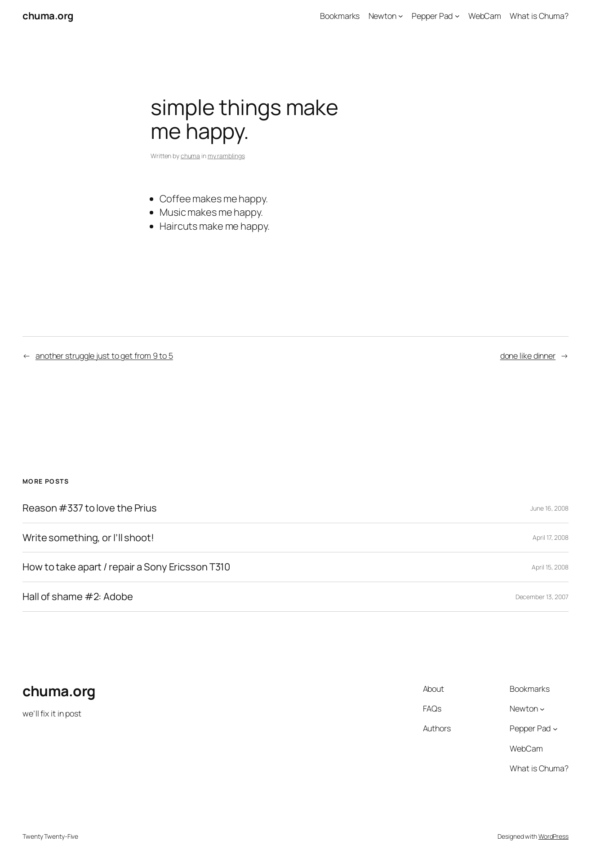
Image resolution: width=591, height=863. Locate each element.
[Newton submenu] (400, 15)
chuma (190, 155)
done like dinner (527, 355)
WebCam (484, 15)
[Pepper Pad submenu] (457, 15)
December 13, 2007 (542, 596)
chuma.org (47, 15)
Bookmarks (340, 15)
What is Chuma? (539, 15)
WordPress (553, 836)
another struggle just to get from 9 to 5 (104, 355)
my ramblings (226, 155)
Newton (382, 15)
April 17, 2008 (551, 537)
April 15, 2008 (550, 567)
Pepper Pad (432, 15)
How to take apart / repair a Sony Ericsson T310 (126, 567)
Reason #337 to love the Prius (89, 508)
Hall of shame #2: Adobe (77, 596)
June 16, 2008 (549, 508)
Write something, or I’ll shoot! (88, 537)
